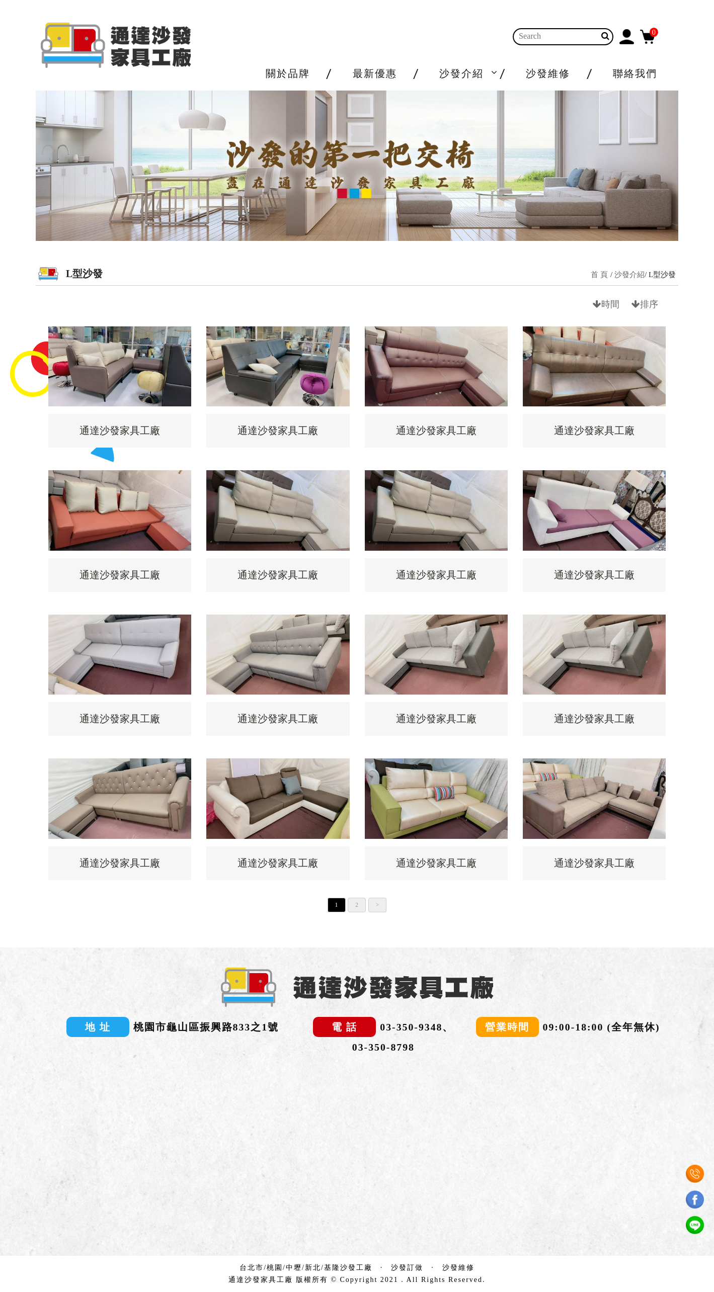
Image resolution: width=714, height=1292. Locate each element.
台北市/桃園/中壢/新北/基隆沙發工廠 (306, 1267)
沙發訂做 (407, 1267)
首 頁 (599, 275)
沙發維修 (548, 73)
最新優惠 (375, 73)
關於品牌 (288, 73)
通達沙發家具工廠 (120, 430)
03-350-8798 (383, 1047)
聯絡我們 (635, 73)
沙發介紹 (461, 73)
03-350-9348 (411, 1026)
